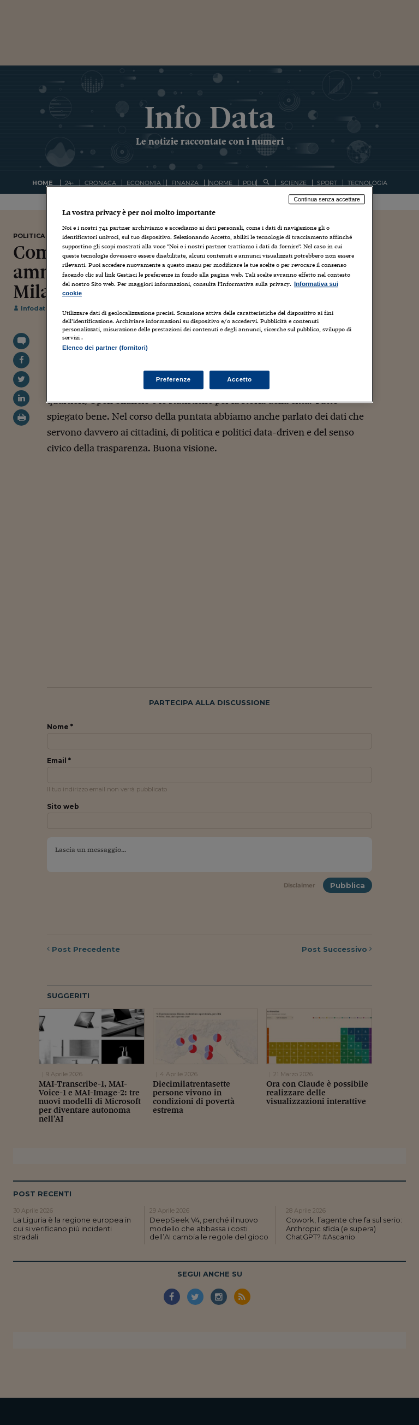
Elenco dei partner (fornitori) (105, 347)
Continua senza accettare (327, 199)
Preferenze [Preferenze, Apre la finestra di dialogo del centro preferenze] (173, 379)
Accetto (239, 379)
